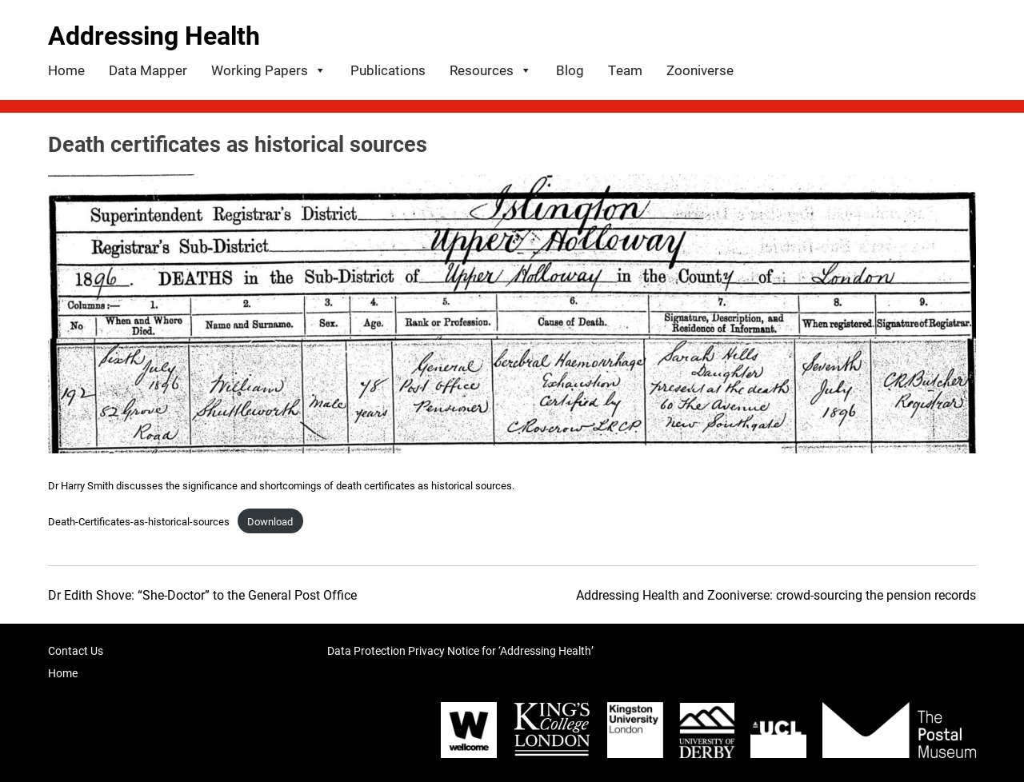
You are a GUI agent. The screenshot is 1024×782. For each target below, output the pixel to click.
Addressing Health (154, 35)
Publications (388, 70)
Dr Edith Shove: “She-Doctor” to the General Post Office (202, 594)
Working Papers (268, 68)
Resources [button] (491, 68)
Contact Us (75, 650)
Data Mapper (148, 70)
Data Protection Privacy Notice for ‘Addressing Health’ (460, 650)
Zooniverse (700, 70)
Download (270, 521)
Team (625, 70)
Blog (570, 70)
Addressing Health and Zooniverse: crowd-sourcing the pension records (776, 594)
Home (66, 70)
